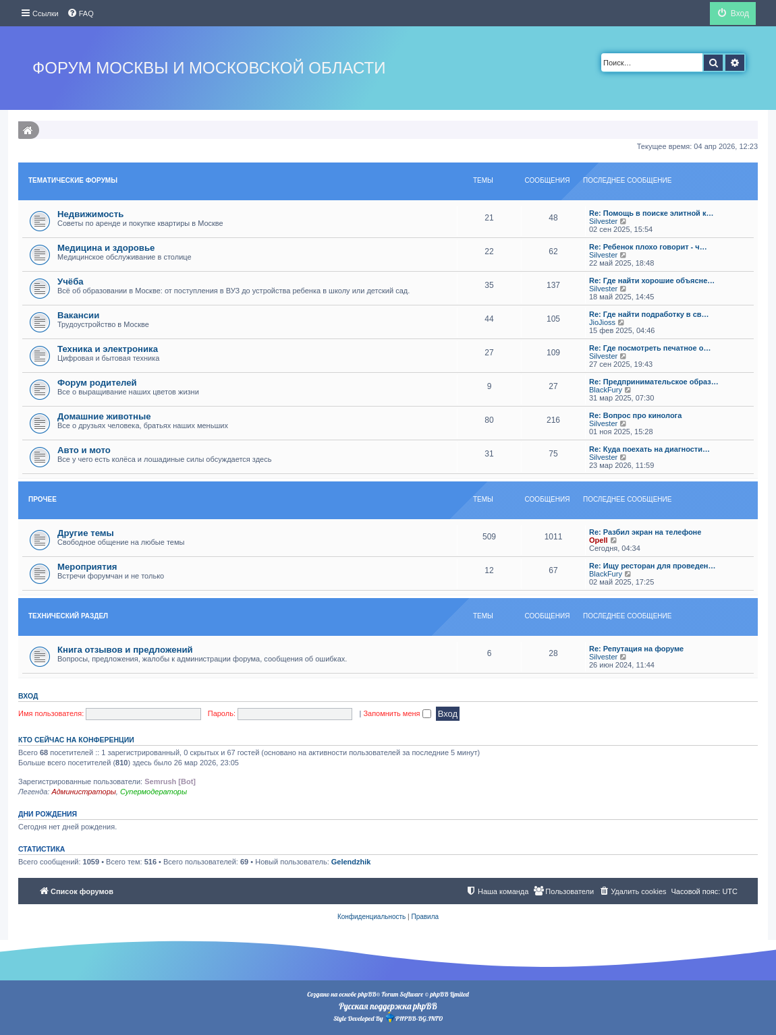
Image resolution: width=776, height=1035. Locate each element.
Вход (28, 696)
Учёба (70, 281)
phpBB (367, 994)
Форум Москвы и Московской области (208, 68)
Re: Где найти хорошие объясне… (652, 280)
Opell (598, 540)
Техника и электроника (107, 349)
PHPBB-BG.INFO (414, 1017)
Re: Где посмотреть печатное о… (650, 348)
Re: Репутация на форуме (636, 649)
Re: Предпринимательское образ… (654, 382)
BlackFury (605, 390)
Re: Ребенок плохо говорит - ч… (648, 247)
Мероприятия (87, 567)
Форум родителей (97, 383)
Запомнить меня (397, 713)
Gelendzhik (351, 862)
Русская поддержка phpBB (388, 1006)
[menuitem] (80, 13)
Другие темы (85, 533)
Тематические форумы (72, 180)
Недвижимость (90, 214)
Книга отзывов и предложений (125, 650)
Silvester (603, 221)
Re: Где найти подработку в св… (649, 314)
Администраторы (83, 792)
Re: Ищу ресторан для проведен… (652, 566)
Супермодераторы (153, 792)
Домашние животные (104, 416)
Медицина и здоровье (106, 248)
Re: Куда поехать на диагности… (649, 449)
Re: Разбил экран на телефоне (645, 532)
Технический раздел (68, 616)
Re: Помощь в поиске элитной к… (651, 213)
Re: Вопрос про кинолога (635, 415)
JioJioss (602, 322)
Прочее (42, 499)
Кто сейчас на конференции (76, 740)
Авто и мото (84, 450)
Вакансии (78, 315)
